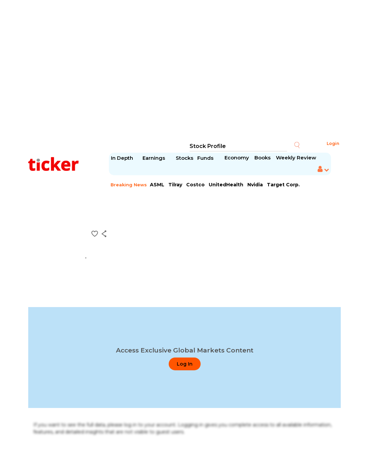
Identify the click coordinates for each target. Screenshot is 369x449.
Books (262, 157)
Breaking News (129, 184)
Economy (236, 157)
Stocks (184, 158)
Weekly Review (296, 157)
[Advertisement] (184, 71)
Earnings (154, 158)
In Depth (122, 158)
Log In (185, 364)
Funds (206, 158)
